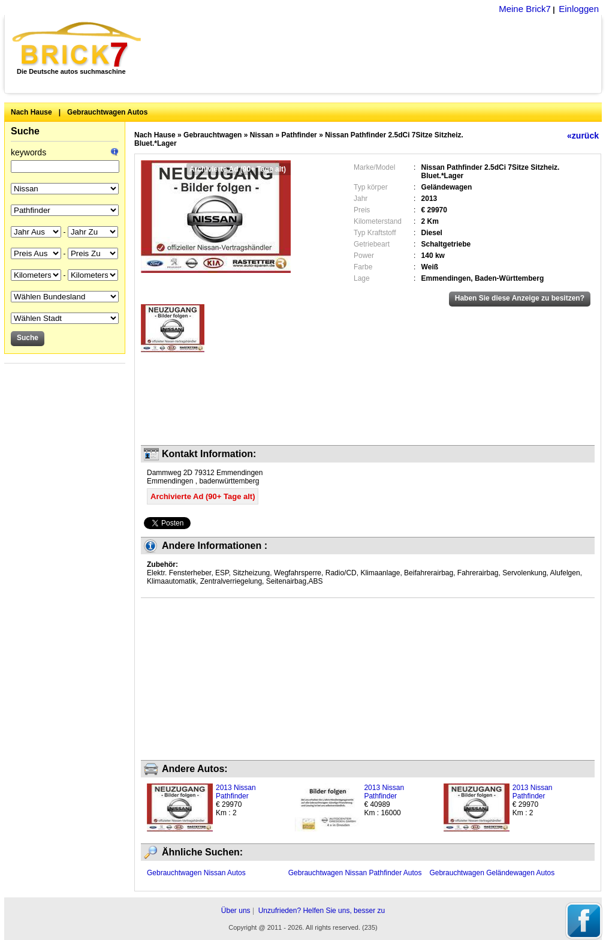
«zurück (583, 135)
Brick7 (77, 44)
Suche (25, 131)
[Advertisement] (378, 54)
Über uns (236, 910)
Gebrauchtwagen (212, 135)
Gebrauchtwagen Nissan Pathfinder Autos (355, 873)
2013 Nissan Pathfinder (236, 791)
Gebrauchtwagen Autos (107, 112)
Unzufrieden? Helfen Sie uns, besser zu (321, 910)
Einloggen (579, 9)
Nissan (261, 135)
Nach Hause (31, 112)
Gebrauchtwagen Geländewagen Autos (491, 873)
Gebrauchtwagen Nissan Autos (196, 873)
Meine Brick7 (525, 9)
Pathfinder (298, 135)
